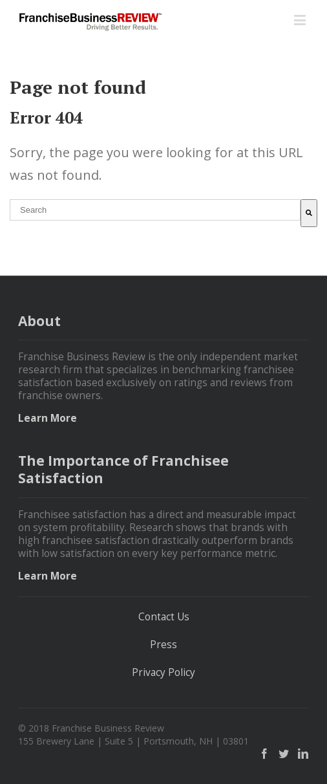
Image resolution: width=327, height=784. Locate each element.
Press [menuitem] (163, 644)
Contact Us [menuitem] (163, 617)
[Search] (309, 213)
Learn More (47, 418)
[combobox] (155, 210)
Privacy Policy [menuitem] (163, 672)
